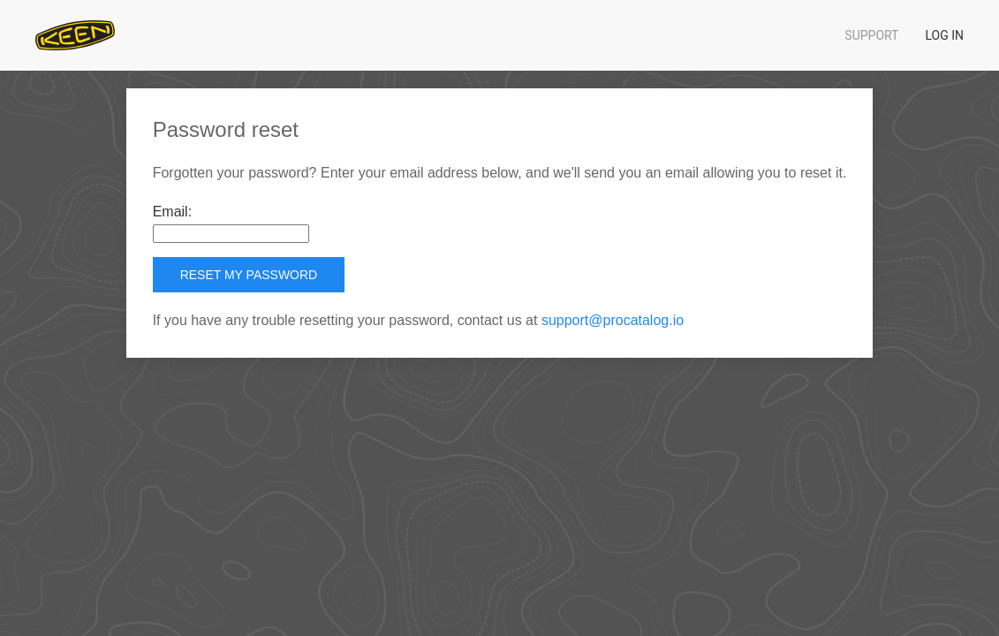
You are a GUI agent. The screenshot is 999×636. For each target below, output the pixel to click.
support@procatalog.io (612, 320)
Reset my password (249, 275)
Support (871, 35)
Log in (944, 35)
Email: (172, 211)
